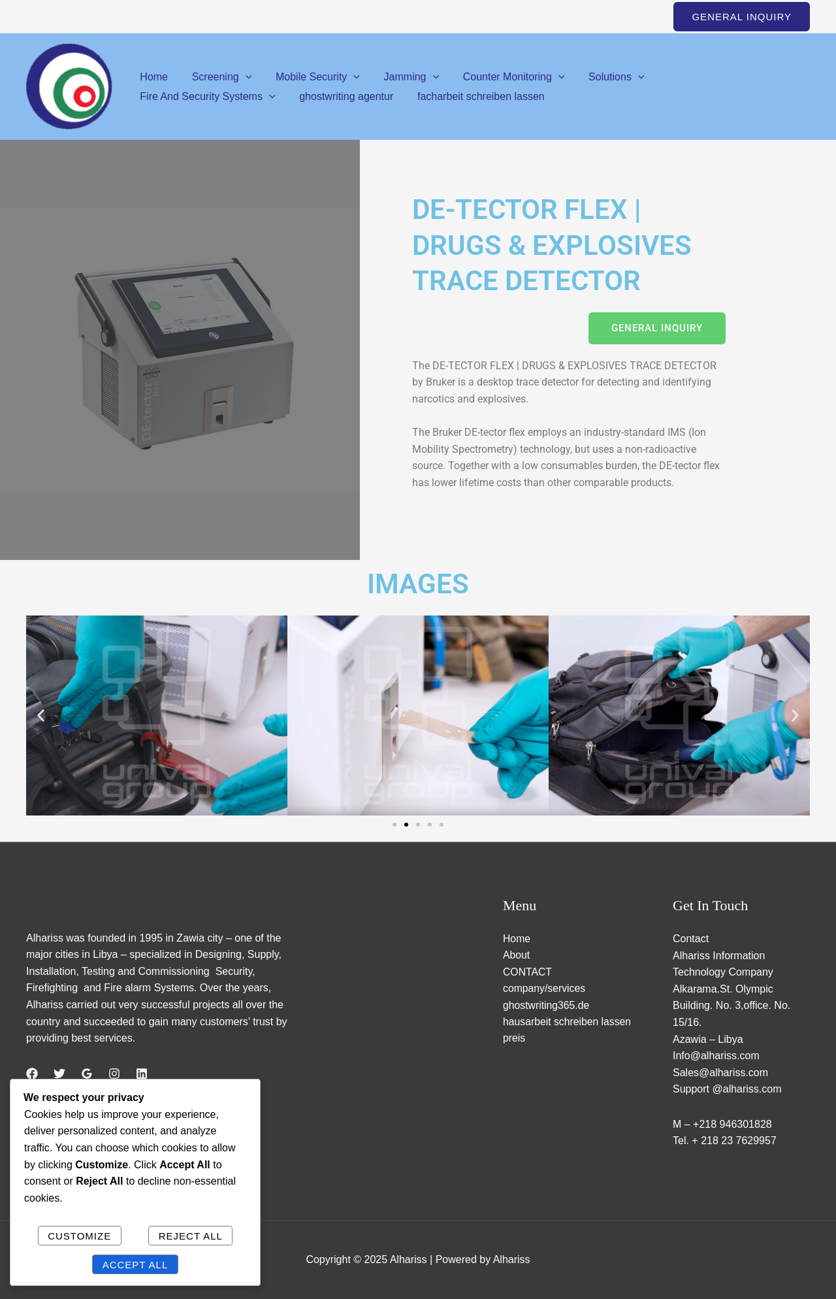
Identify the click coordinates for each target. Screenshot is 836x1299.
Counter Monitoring (500, 76)
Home (152, 76)
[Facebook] (32, 1074)
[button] (741, 16)
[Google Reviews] (87, 1074)
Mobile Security (310, 76)
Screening (217, 76)
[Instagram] (114, 1074)
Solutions (599, 76)
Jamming (400, 76)
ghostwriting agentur (185, 96)
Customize (79, 1235)
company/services (545, 989)
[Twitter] (59, 1074)
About (516, 955)
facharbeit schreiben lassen (317, 96)
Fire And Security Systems (716, 76)
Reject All (191, 1235)
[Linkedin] (142, 1074)
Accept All (136, 1264)
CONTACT (528, 972)
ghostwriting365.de (546, 1005)
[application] (241, 76)
